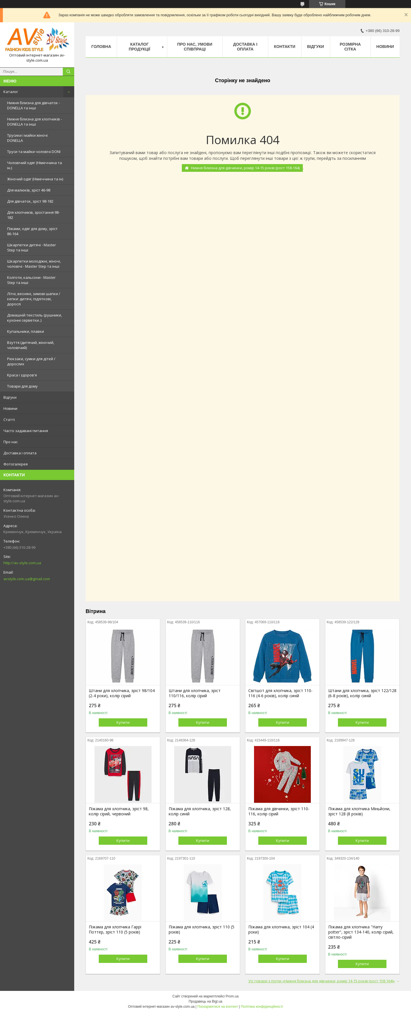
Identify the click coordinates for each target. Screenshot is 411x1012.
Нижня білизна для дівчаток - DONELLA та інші (33, 105)
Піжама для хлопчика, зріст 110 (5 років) (201, 929)
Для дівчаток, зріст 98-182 (30, 201)
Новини (10, 408)
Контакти (284, 46)
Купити (123, 722)
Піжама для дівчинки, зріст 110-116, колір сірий (278, 811)
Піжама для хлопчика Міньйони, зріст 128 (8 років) (359, 811)
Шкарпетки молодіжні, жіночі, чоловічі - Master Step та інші (34, 264)
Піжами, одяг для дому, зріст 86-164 (32, 231)
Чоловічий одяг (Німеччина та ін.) (34, 165)
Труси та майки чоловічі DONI (34, 151)
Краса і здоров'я (22, 375)
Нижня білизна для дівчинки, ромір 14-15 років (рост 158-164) (245, 167)
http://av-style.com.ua (22, 562)
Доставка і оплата (20, 452)
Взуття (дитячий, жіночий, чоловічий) (30, 345)
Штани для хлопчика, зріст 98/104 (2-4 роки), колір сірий (122, 693)
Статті (9, 419)
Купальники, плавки (25, 331)
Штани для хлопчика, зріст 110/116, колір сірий (195, 693)
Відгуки (10, 397)
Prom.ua (232, 996)
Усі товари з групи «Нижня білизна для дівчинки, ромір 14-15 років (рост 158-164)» (321, 980)
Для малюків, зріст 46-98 (28, 190)
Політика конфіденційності (262, 1007)
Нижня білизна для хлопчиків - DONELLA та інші (34, 121)
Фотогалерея (15, 464)
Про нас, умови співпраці (194, 46)
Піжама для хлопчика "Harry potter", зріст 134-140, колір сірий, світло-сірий (361, 932)
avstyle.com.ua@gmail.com (26, 578)
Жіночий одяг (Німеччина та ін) (35, 179)
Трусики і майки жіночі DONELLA (27, 138)
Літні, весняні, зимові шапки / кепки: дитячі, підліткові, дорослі (33, 299)
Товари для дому (22, 386)
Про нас (10, 441)
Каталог (10, 91)
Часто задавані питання (25, 430)
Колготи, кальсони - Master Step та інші (31, 280)
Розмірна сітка (350, 46)
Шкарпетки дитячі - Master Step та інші (31, 247)
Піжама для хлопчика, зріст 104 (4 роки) (281, 929)
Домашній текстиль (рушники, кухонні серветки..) (34, 318)
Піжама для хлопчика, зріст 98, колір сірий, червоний (119, 811)
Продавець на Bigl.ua (205, 1001)
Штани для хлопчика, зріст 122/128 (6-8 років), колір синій (362, 693)
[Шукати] (68, 71)
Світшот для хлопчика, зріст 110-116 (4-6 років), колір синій (280, 693)
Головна (101, 46)
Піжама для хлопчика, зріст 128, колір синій (200, 811)
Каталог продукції (139, 46)
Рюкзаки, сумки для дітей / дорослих (31, 361)
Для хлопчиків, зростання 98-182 (33, 215)
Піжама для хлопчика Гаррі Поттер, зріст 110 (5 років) (115, 929)
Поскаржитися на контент (218, 1007)
